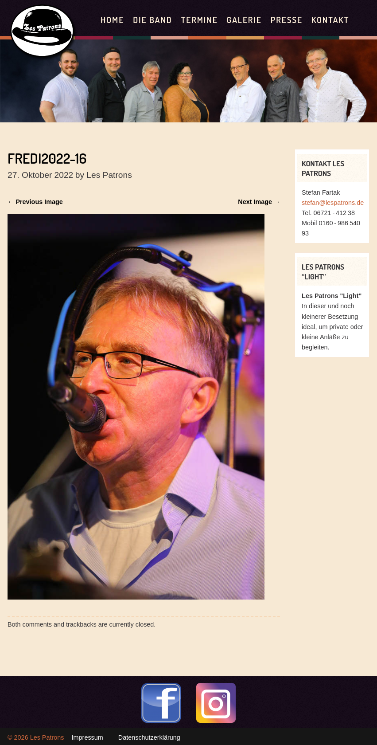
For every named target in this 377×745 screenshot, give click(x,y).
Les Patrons (47, 737)
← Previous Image (35, 201)
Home (112, 19)
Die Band (152, 19)
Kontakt (330, 19)
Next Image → (259, 201)
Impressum (87, 737)
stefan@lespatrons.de (333, 202)
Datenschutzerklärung (149, 737)
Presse (287, 19)
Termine (199, 19)
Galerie (244, 19)
